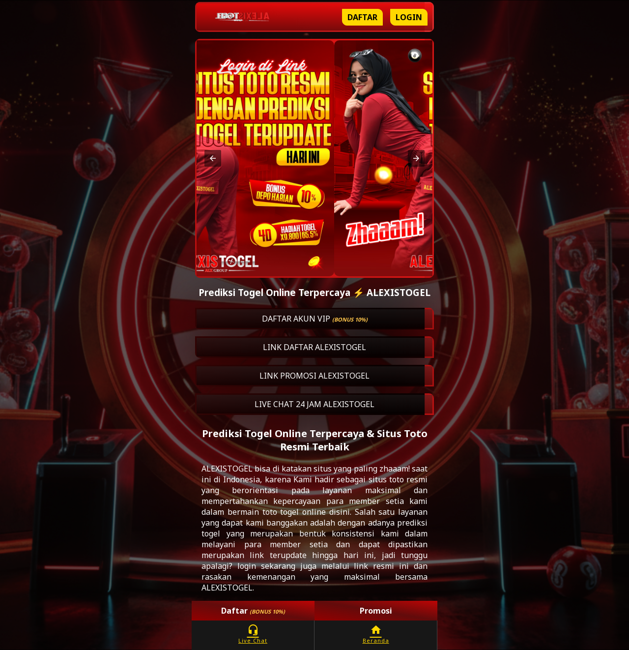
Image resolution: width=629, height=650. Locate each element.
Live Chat (253, 634)
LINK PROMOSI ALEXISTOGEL (314, 375)
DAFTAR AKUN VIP (315, 318)
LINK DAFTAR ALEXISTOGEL (314, 347)
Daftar (362, 17)
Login (409, 17)
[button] (212, 158)
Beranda (375, 634)
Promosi (376, 610)
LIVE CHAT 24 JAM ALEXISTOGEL (314, 404)
